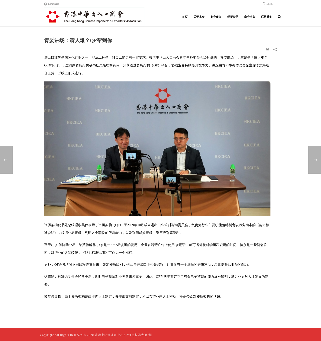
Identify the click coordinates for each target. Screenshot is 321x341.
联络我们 (266, 16)
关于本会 (198, 16)
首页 (185, 16)
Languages (51, 3)
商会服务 (215, 16)
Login (267, 3)
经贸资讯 (232, 16)
